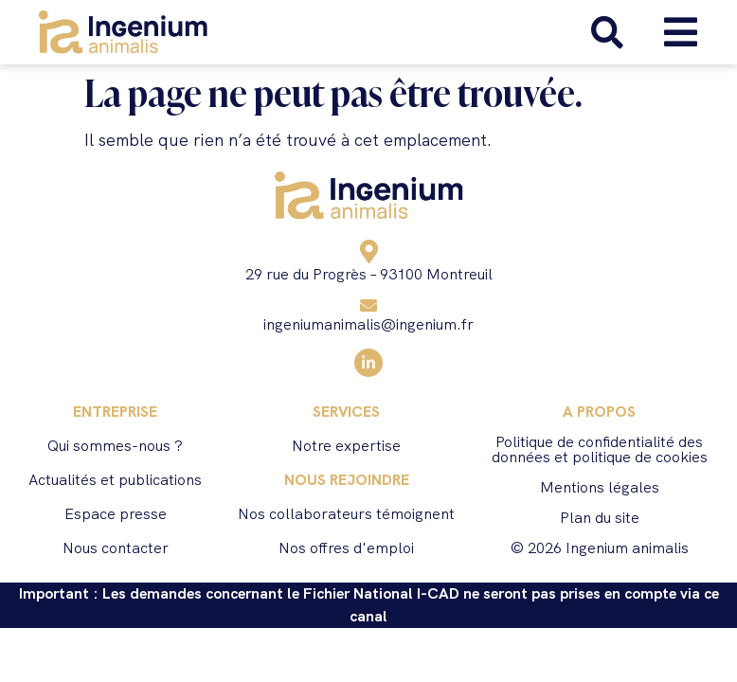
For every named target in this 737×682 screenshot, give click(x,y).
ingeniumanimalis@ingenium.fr (368, 324)
